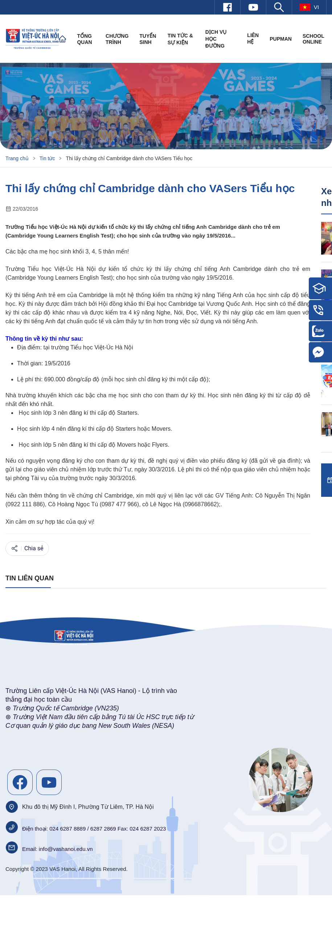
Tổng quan (84, 39)
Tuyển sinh (147, 39)
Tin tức (47, 158)
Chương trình (117, 39)
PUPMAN (281, 39)
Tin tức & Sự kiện (180, 39)
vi (309, 7)
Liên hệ (253, 38)
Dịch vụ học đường (216, 39)
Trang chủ (17, 158)
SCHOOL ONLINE (313, 39)
